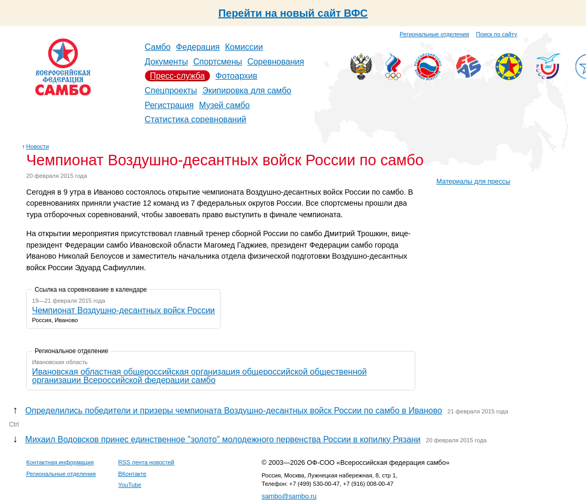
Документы (166, 61)
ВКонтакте (132, 474)
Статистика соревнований (196, 119)
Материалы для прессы (473, 181)
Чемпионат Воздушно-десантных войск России (123, 310)
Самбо (158, 46)
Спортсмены (217, 61)
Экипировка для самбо (246, 90)
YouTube (129, 485)
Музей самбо (224, 105)
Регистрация (169, 105)
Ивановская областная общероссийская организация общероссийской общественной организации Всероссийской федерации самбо (199, 376)
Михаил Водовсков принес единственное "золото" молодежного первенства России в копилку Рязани (223, 439)
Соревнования (275, 61)
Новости (37, 146)
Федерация (198, 46)
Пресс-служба (177, 75)
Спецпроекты (171, 90)
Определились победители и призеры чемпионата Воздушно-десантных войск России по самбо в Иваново (233, 410)
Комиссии (244, 46)
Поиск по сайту (496, 34)
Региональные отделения (434, 34)
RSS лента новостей (146, 462)
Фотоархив (236, 75)
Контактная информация (60, 462)
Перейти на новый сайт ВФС (293, 13)
